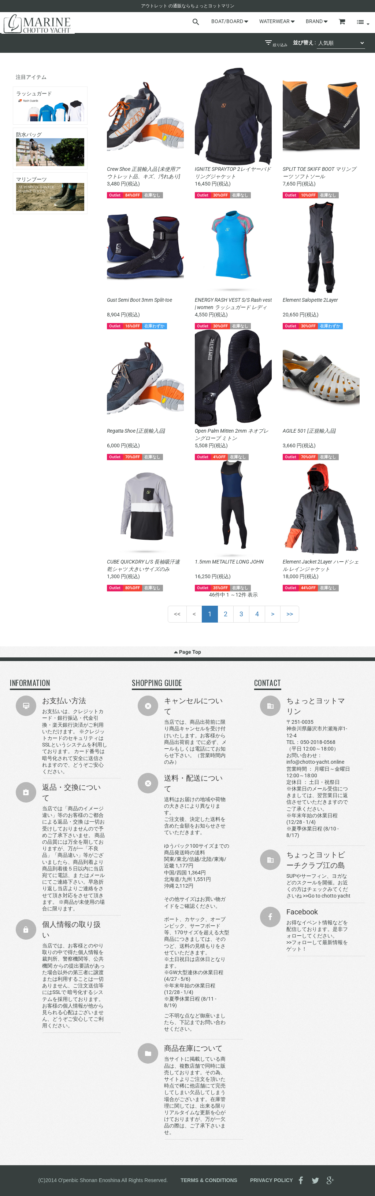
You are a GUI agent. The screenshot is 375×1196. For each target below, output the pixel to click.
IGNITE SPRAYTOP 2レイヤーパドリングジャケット (233, 172)
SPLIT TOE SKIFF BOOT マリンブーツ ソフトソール (319, 172)
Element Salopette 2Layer (310, 300)
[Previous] (194, 614)
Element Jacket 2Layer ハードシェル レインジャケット (321, 565)
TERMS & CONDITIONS (209, 1180)
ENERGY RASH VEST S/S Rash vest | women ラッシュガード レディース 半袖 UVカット (233, 304)
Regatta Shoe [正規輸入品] (136, 431)
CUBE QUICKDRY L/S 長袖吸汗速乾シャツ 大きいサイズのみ (143, 565)
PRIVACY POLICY (271, 1180)
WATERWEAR (277, 21)
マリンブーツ (50, 193)
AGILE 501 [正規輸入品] (309, 431)
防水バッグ (50, 149)
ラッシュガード (50, 106)
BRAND (317, 21)
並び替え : (304, 42)
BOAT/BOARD (229, 21)
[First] (177, 614)
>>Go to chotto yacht (326, 896)
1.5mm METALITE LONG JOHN (229, 562)
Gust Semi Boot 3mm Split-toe (139, 300)
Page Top (187, 652)
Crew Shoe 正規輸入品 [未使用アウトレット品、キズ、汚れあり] (143, 172)
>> (289, 614)
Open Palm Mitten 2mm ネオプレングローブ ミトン (231, 434)
